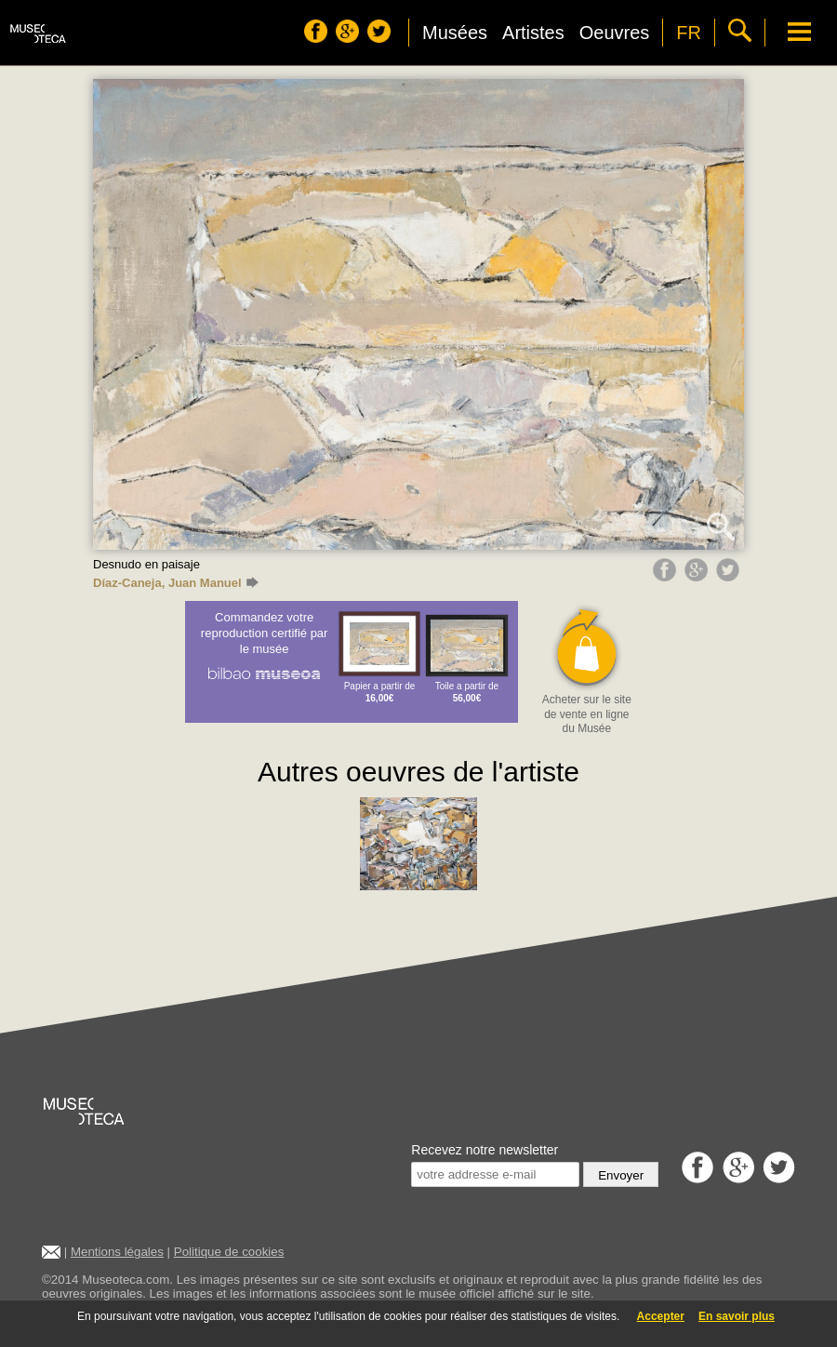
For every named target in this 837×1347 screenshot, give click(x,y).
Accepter (660, 1316)
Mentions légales (117, 1252)
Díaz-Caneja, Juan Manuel (176, 583)
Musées (454, 32)
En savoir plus (736, 1316)
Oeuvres (614, 32)
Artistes (533, 32)
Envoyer (621, 1175)
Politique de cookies (229, 1252)
